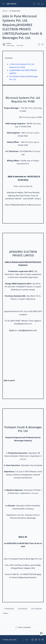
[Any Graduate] (22, 609)
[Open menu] (3, 4)
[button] (5, 613)
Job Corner (12, 3)
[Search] (34, 4)
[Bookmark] (42, 4)
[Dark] (38, 4)
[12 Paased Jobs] (14, 11)
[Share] (42, 44)
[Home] (4, 11)
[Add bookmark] (39, 44)
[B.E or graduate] (36, 609)
